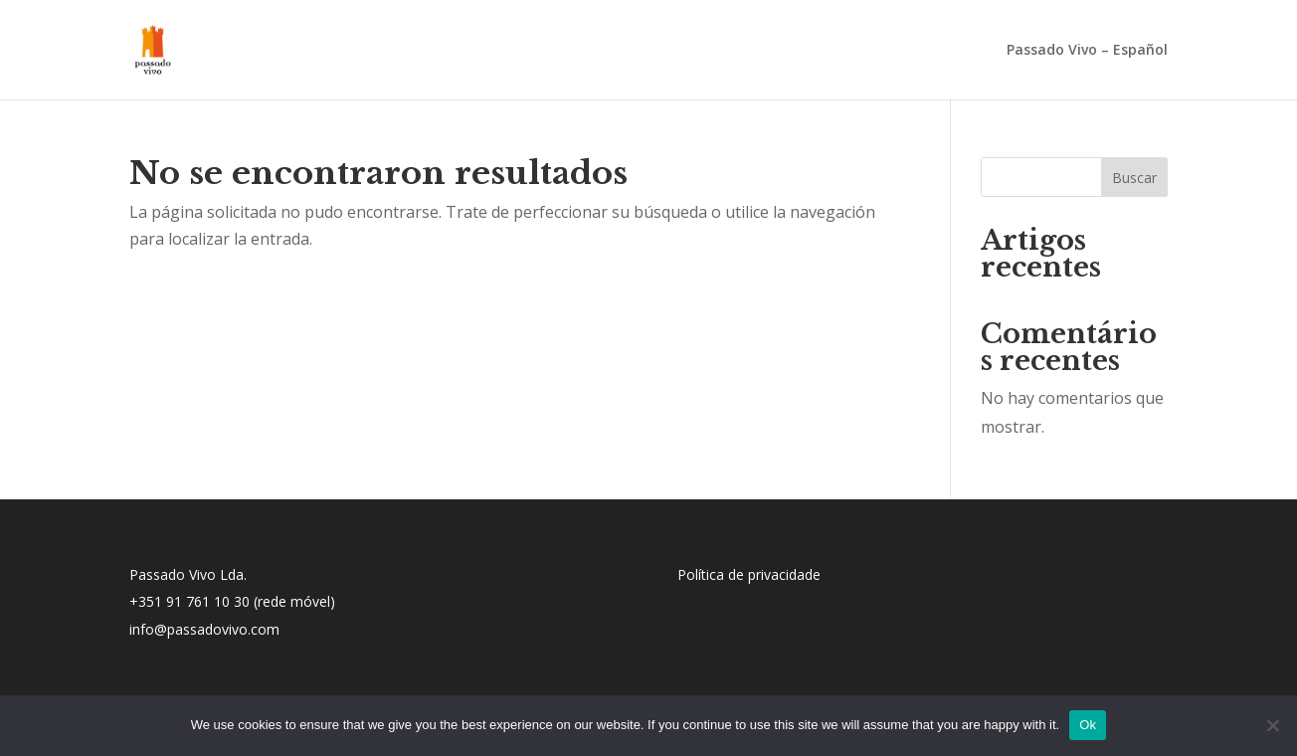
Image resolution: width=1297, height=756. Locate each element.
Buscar (1134, 177)
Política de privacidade (749, 574)
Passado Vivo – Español (1087, 51)
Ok (1087, 724)
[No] (1272, 725)
